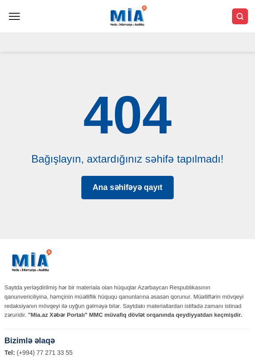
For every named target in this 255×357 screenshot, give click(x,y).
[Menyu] (14, 16)
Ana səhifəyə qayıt (127, 187)
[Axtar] (240, 16)
